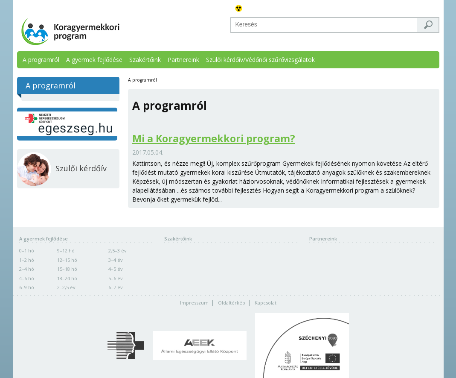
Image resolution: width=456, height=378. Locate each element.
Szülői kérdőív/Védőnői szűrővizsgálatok (260, 60)
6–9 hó (26, 287)
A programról (41, 60)
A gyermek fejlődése (94, 60)
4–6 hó (26, 278)
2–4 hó (26, 269)
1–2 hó (26, 260)
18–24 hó (67, 278)
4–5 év (115, 269)
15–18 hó (67, 269)
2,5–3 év (117, 250)
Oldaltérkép (231, 302)
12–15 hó (67, 260)
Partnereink (183, 60)
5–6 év (115, 278)
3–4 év (115, 260)
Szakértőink (145, 60)
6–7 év (115, 287)
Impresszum (194, 302)
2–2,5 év (66, 287)
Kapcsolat (265, 302)
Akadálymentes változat (239, 8)
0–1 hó (26, 250)
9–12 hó (66, 250)
